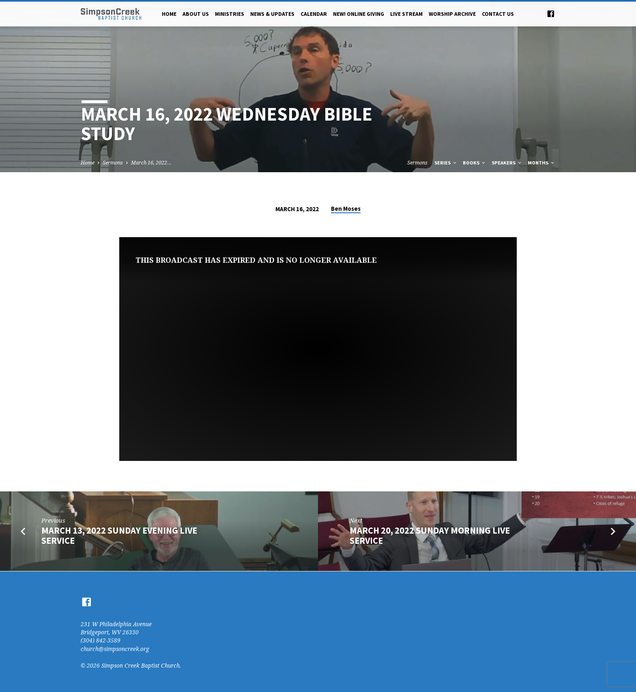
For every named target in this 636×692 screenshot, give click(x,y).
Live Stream (406, 14)
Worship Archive (452, 14)
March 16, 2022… (151, 162)
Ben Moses (346, 208)
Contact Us (498, 14)
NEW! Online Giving (358, 14)
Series (446, 163)
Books (474, 163)
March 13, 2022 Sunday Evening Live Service (119, 535)
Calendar (314, 14)
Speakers (507, 163)
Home (169, 14)
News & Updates (272, 14)
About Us (196, 14)
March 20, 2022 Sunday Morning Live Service (430, 535)
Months (541, 163)
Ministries (229, 14)
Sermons (113, 162)
